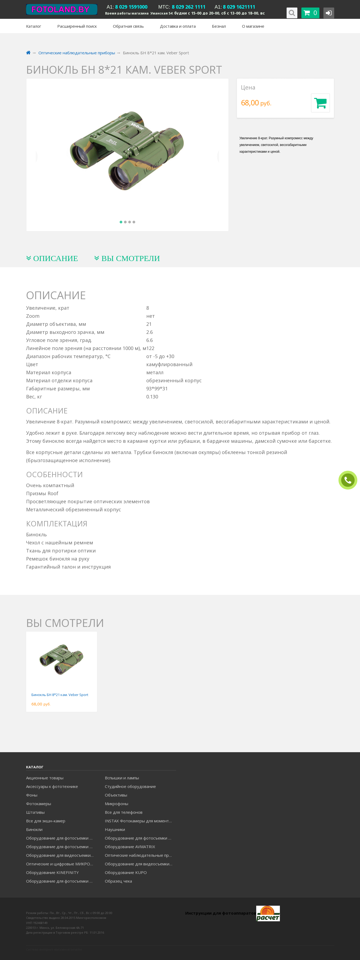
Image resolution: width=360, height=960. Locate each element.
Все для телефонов (123, 812)
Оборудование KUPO (126, 872)
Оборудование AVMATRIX (130, 846)
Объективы (116, 795)
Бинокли (34, 829)
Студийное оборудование (130, 786)
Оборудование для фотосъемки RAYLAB (61, 881)
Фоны (31, 795)
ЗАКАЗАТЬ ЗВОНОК (350, 480)
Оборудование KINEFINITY (52, 872)
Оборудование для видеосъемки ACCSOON (140, 863)
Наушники (115, 829)
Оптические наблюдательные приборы (140, 855)
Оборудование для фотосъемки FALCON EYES (61, 838)
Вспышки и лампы (122, 777)
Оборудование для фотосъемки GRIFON (61, 846)
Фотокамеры (38, 803)
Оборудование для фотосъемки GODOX (140, 838)
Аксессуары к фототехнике (52, 786)
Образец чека (118, 881)
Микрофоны (116, 803)
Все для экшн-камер (45, 820)
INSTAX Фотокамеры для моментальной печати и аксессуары (140, 820)
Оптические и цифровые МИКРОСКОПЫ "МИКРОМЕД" (61, 863)
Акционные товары (44, 777)
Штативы (35, 812)
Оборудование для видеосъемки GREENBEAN (61, 855)
